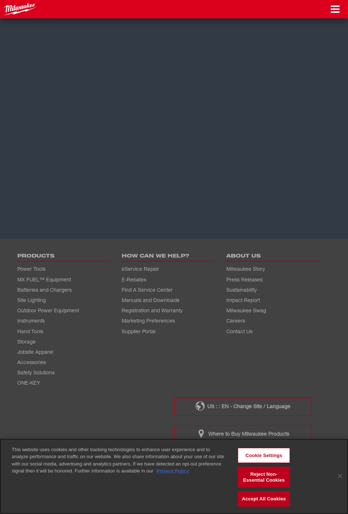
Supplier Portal (138, 331)
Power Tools (31, 269)
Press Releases (244, 279)
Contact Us (239, 331)
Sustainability (241, 290)
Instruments (31, 320)
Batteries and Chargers (44, 290)
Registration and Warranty (152, 310)
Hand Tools (30, 331)
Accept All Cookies (264, 499)
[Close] (340, 476)
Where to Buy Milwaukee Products (243, 433)
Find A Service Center (147, 290)
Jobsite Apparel (35, 352)
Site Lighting (31, 300)
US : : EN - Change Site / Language (242, 406)
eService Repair (140, 269)
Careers (235, 320)
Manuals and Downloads (150, 300)
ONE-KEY (28, 383)
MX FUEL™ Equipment (44, 279)
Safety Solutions (36, 372)
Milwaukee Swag (246, 310)
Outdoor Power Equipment (48, 310)
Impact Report (243, 300)
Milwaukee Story (245, 269)
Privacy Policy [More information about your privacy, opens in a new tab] (173, 471)
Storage (26, 341)
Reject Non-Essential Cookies (263, 477)
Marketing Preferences (148, 320)
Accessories (31, 362)
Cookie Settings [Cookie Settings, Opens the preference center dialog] (263, 455)
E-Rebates (134, 279)
